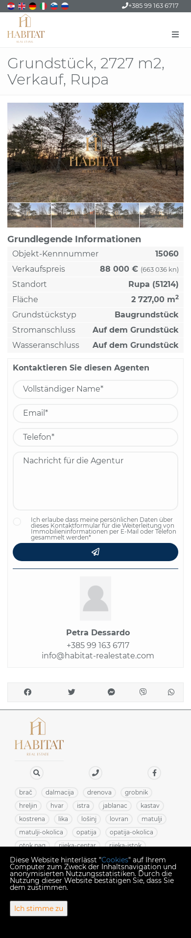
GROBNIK (136, 792)
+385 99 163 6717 (150, 5)
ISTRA (83, 805)
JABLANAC (115, 805)
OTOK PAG (32, 845)
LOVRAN (119, 819)
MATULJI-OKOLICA (41, 832)
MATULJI (152, 819)
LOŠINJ (88, 819)
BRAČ (25, 792)
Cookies (114, 859)
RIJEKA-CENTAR (77, 845)
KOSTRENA (32, 819)
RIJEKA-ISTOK (125, 845)
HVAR (57, 805)
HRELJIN (28, 805)
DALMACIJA (60, 792)
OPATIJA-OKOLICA (131, 832)
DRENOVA (99, 792)
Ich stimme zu (38, 908)
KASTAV (150, 805)
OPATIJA (86, 832)
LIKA (63, 819)
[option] (29, 214)
